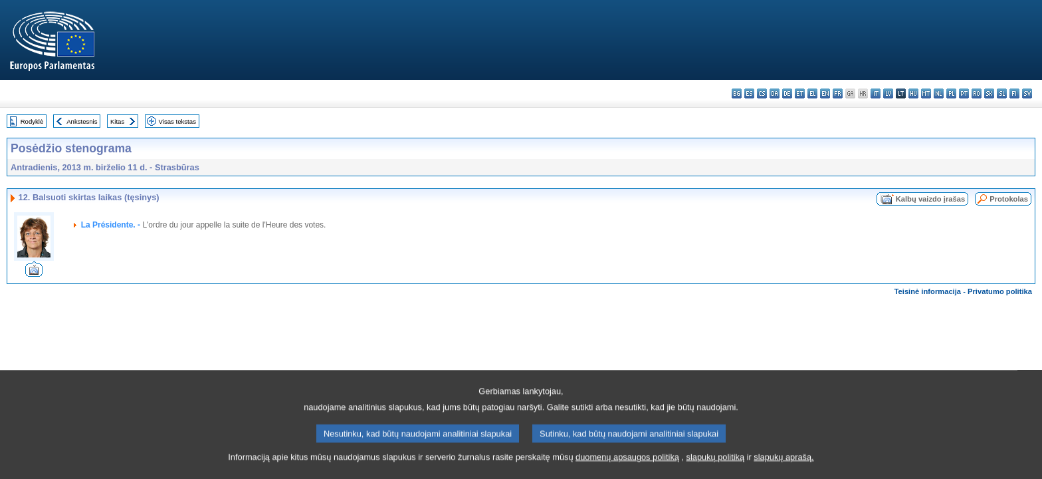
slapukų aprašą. (783, 463)
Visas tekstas (177, 121)
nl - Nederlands (939, 93)
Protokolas (1009, 199)
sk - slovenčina (989, 93)
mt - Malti (926, 93)
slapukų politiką (715, 463)
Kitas (117, 121)
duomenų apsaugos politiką (627, 463)
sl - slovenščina (1002, 93)
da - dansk (775, 93)
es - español (749, 93)
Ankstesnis (81, 121)
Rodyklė (32, 121)
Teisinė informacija (928, 291)
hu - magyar (913, 93)
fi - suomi (1014, 93)
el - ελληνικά (812, 93)
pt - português (964, 93)
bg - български (737, 93)
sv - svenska (1027, 93)
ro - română (977, 93)
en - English (825, 93)
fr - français (838, 93)
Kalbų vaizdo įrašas (930, 199)
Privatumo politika (1000, 291)
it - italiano (876, 93)
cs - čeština (762, 93)
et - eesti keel (800, 93)
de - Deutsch (787, 93)
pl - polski (951, 93)
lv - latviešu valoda (888, 93)
